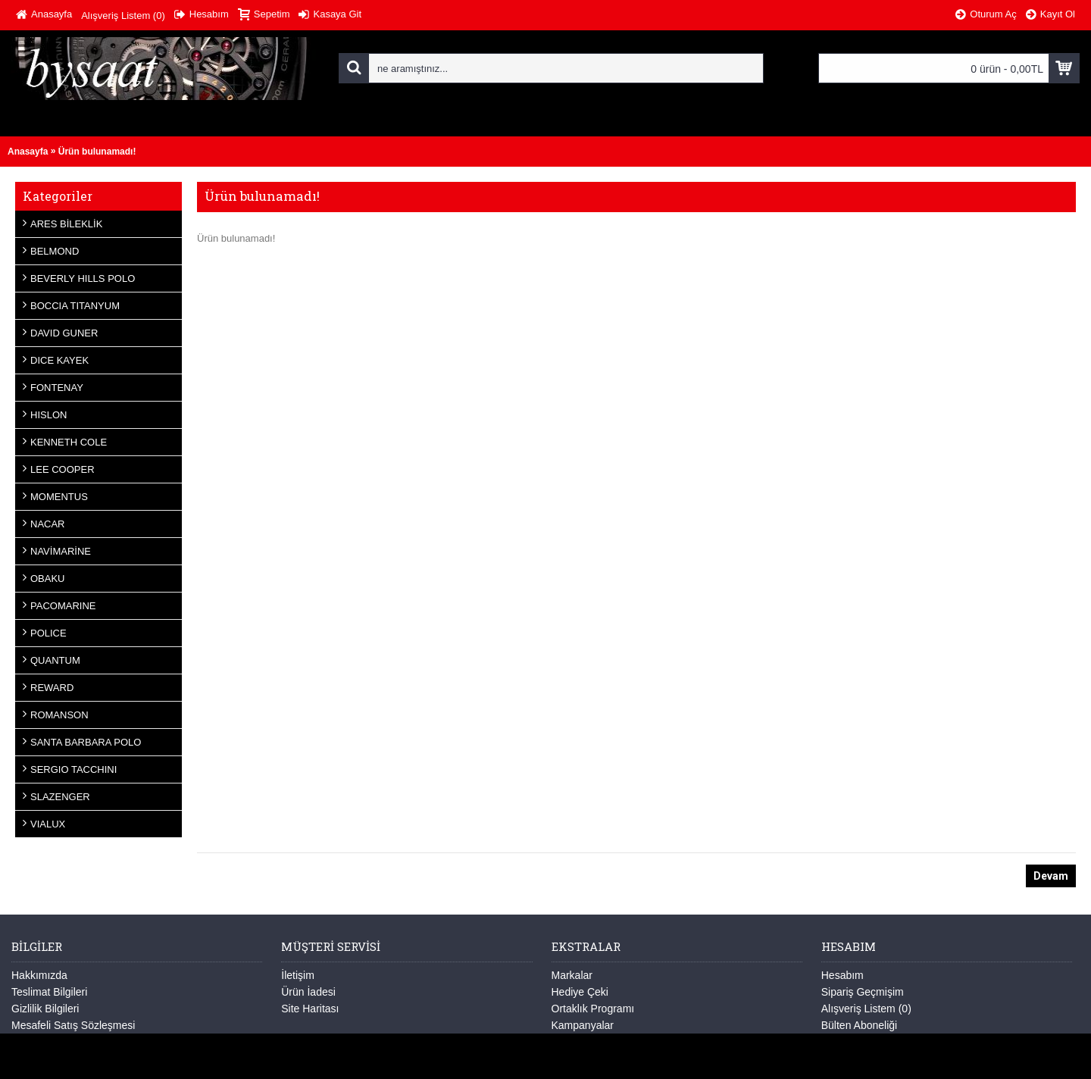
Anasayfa (28, 151)
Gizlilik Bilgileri (45, 1008)
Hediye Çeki (580, 992)
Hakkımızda (39, 975)
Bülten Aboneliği (859, 1025)
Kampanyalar (583, 1025)
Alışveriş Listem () (866, 1008)
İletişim (297, 975)
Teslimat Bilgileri (49, 992)
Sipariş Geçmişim (862, 992)
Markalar (572, 975)
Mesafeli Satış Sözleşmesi (73, 1025)
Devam (1050, 876)
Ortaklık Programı (593, 1008)
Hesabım (842, 975)
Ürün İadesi (308, 992)
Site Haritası (310, 1008)
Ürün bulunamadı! (97, 151)
